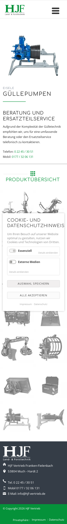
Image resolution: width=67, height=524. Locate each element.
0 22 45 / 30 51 (23, 152)
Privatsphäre (20, 520)
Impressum (39, 519)
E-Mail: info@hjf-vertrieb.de (26, 494)
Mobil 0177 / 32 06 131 (24, 488)
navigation (55, 11)
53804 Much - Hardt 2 (23, 471)
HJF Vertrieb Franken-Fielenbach (30, 466)
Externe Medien (29, 262)
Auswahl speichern (33, 283)
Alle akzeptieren (33, 295)
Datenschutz (56, 519)
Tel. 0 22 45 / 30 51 (21, 482)
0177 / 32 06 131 (22, 157)
